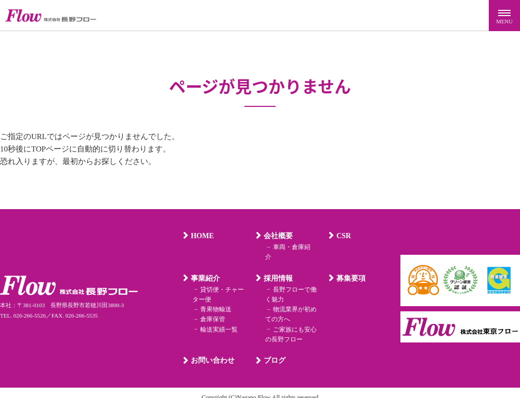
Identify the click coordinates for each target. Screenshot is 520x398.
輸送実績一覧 (217, 319)
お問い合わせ (211, 350)
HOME (201, 236)
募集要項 (350, 268)
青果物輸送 (214, 299)
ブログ (273, 350)
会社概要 (277, 236)
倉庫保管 (211, 309)
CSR (342, 236)
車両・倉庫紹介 (293, 247)
